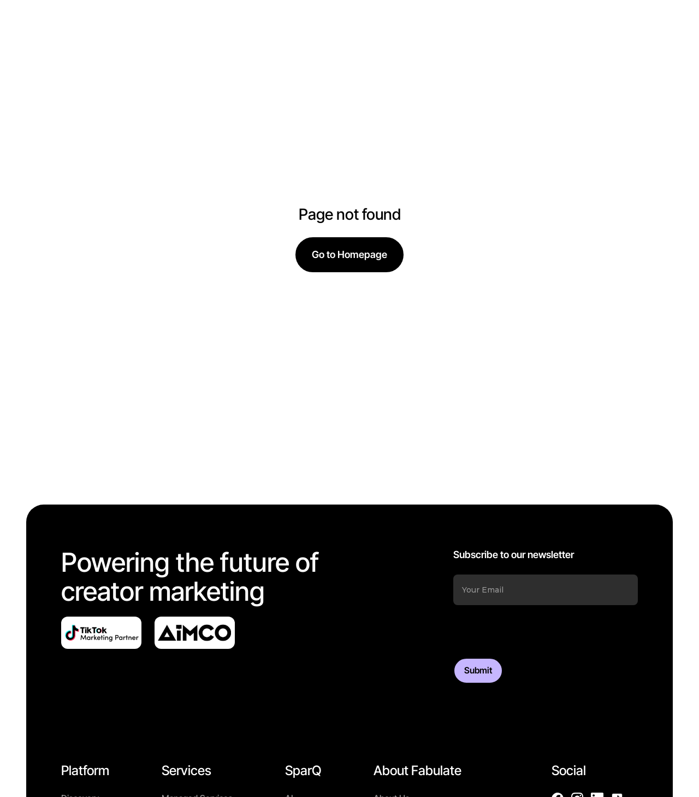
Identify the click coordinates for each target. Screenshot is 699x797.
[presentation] (536, 632)
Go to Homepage (349, 254)
